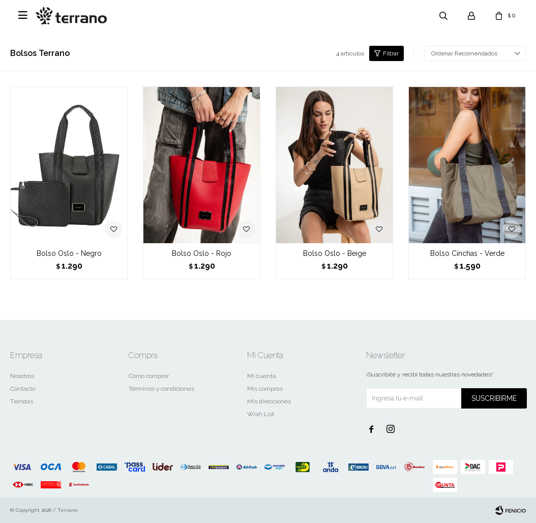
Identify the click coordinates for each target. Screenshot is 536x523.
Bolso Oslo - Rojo (201, 253)
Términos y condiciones (161, 388)
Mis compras (265, 388)
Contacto (22, 388)
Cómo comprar (149, 376)
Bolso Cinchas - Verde (467, 253)
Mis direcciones (269, 401)
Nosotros (22, 376)
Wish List (260, 414)
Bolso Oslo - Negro (69, 253)
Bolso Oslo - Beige (334, 253)
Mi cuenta (261, 376)
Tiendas (21, 401)
